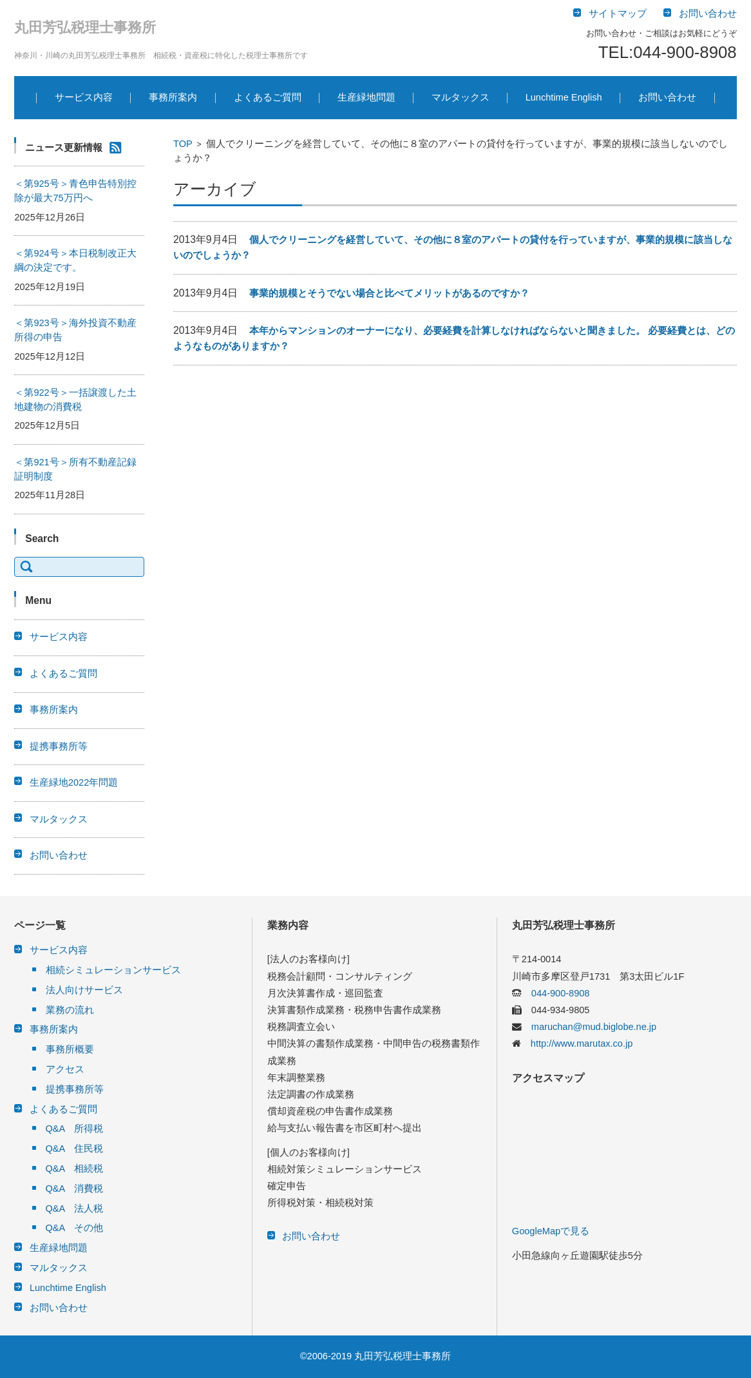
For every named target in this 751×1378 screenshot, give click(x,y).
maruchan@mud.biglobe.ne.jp (589, 1027)
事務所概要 (70, 1049)
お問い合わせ (667, 97)
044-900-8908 (556, 993)
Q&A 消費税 (75, 1188)
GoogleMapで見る (550, 1231)
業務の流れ (70, 1010)
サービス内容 (84, 97)
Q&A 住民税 (75, 1148)
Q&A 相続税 (75, 1168)
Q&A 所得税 (75, 1128)
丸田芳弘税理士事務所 (85, 27)
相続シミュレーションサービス (113, 970)
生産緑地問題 (366, 97)
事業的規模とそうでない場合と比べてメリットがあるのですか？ (389, 293)
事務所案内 (173, 97)
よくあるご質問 (267, 97)
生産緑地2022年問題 (74, 782)
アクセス (65, 1069)
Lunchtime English (564, 97)
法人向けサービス (84, 990)
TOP (183, 144)
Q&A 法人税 (75, 1208)
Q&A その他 (75, 1228)
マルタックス (461, 97)
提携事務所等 (59, 746)
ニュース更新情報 (63, 147)
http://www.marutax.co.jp (576, 1043)
